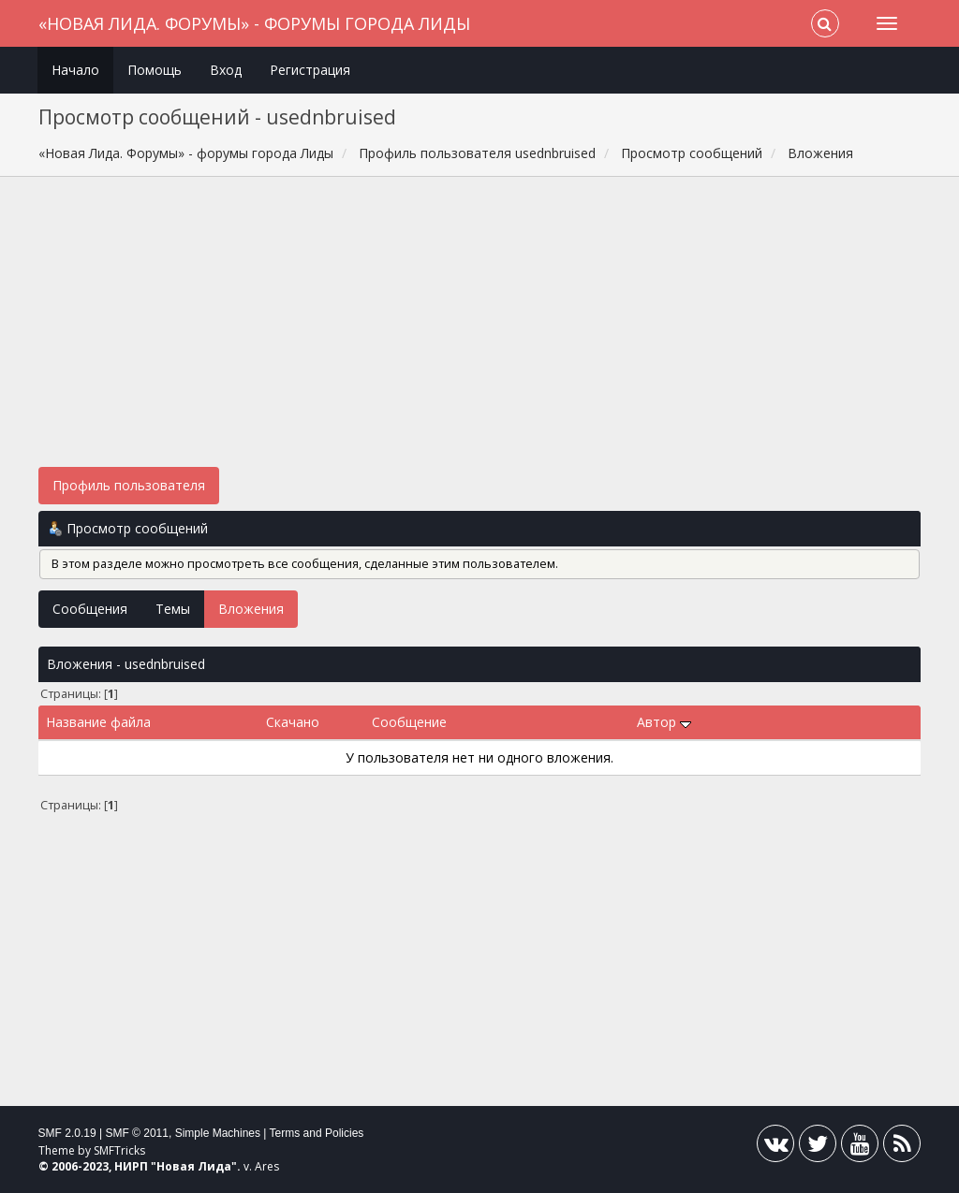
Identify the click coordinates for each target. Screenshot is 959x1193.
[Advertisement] (480, 331)
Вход (226, 70)
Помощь (154, 70)
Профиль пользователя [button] (128, 485)
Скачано (292, 722)
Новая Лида (193, 1166)
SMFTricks (119, 1150)
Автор (664, 722)
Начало (75, 70)
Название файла (98, 722)
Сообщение (409, 722)
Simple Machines (217, 1133)
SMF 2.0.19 (67, 1133)
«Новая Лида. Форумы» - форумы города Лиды (254, 23)
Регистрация (310, 70)
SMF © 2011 (137, 1133)
